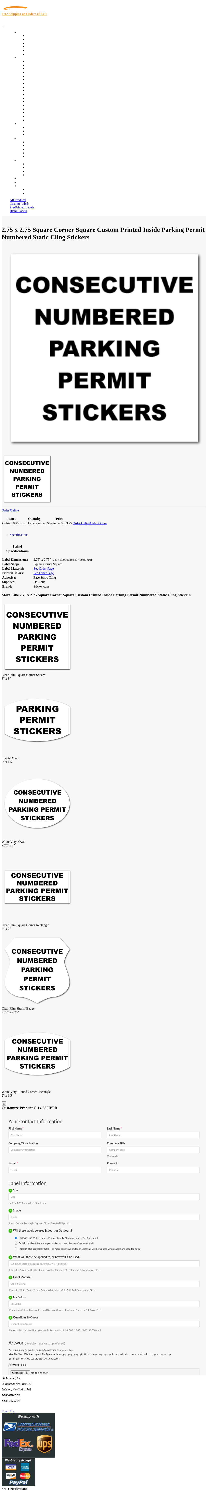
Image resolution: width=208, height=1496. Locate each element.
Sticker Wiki (34, 149)
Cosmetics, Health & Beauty (44, 83)
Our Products (26, 32)
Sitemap (31, 175)
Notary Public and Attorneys (44, 79)
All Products (18, 200)
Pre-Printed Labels (22, 207)
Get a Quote (34, 131)
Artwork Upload (36, 134)
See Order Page (44, 568)
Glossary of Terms (38, 153)
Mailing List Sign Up (40, 171)
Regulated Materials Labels (44, 112)
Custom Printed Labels (41, 39)
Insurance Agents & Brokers (44, 68)
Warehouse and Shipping (42, 87)
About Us (24, 138)
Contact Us (25, 160)
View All (32, 61)
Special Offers (35, 54)
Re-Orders (24, 178)
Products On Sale (37, 43)
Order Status (34, 167)
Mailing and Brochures (41, 98)
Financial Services (38, 94)
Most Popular (35, 50)
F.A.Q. (30, 156)
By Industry (25, 57)
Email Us (8, 1411)
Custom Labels (19, 203)
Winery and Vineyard (40, 72)
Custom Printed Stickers (42, 90)
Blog (29, 145)
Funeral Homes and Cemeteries (46, 116)
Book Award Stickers (39, 120)
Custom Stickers (28, 123)
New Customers (36, 193)
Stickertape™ (35, 101)
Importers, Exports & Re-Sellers (47, 76)
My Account (26, 182)
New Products (35, 46)
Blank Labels (18, 211)
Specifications (19, 534)
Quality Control (36, 65)
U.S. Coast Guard (37, 109)
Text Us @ (16, 1406)
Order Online (10, 510)
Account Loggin (36, 189)
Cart (21, 186)
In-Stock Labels (36, 35)
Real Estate (33, 105)
